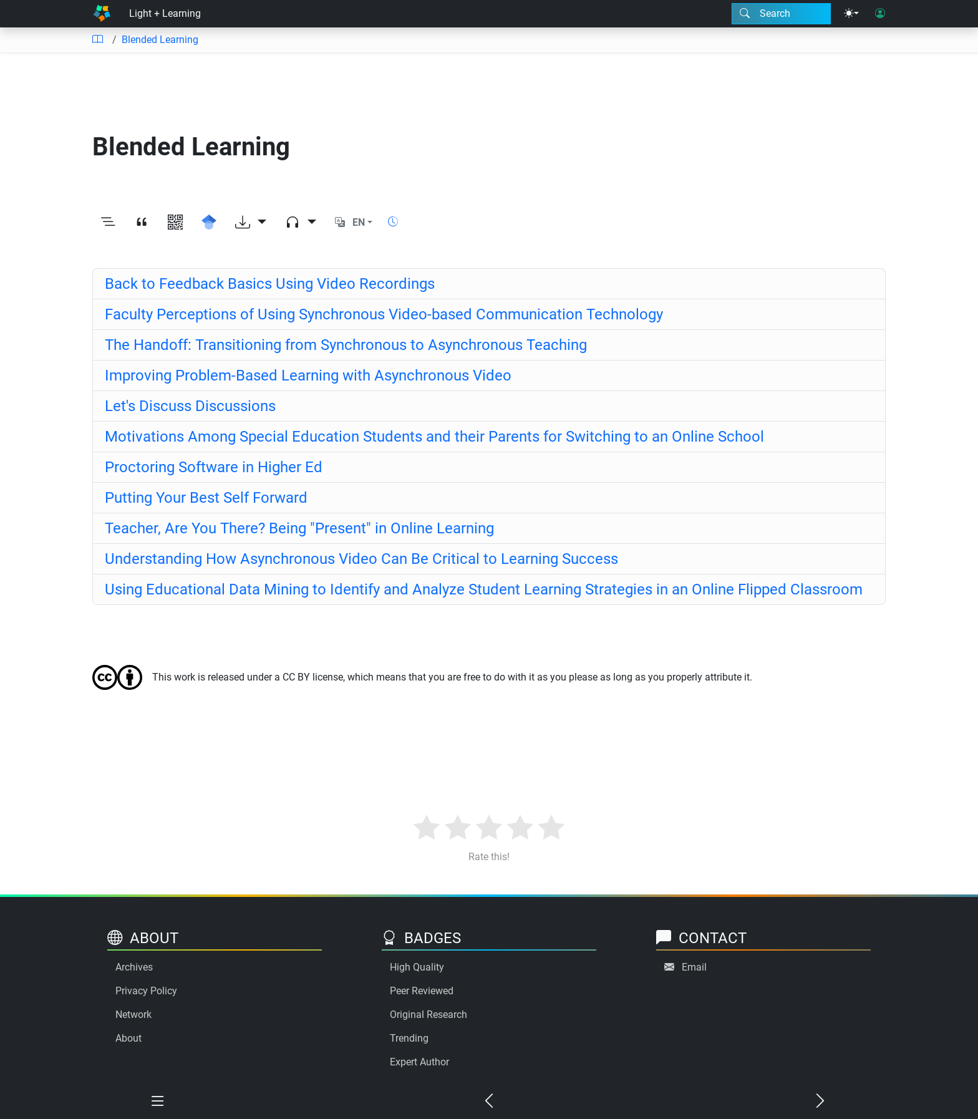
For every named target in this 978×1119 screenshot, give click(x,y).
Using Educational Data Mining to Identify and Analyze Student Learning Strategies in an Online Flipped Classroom (484, 589)
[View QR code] (175, 222)
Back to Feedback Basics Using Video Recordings (270, 284)
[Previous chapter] (489, 1101)
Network (133, 1014)
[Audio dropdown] (300, 222)
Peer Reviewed (421, 991)
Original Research (428, 1014)
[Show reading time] (393, 222)
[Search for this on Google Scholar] (209, 222)
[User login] (880, 14)
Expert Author (419, 1062)
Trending (409, 1038)
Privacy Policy (146, 991)
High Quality (417, 967)
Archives (134, 967)
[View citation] (141, 222)
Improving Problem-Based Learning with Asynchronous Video (308, 375)
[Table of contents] (97, 39)
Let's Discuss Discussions (190, 406)
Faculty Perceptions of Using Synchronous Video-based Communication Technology (384, 314)
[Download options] (250, 222)
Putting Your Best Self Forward (206, 497)
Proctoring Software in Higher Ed (213, 467)
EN (358, 222)
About (128, 1038)
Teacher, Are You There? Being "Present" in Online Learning (299, 528)
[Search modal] (781, 13)
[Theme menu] (851, 14)
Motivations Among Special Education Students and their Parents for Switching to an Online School (434, 436)
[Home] (102, 13)
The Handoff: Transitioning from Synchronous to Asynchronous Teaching (346, 345)
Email (694, 967)
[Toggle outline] (107, 222)
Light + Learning (165, 13)
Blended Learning (160, 40)
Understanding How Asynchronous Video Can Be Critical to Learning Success (361, 559)
